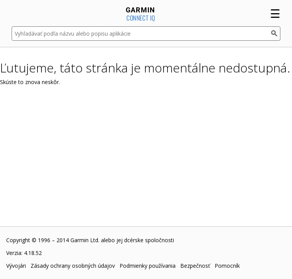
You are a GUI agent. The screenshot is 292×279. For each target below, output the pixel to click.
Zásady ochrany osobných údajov (73, 265)
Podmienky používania (148, 265)
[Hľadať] (275, 33)
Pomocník (227, 265)
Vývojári (16, 265)
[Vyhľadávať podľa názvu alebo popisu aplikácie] (141, 33)
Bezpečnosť (195, 265)
